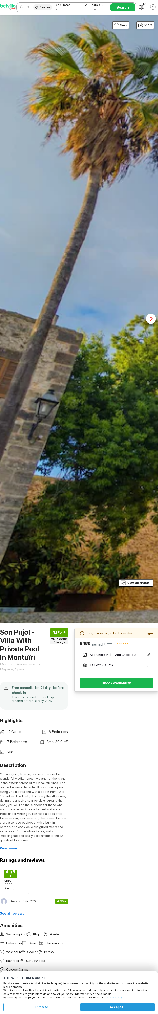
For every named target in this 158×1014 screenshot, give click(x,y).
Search (123, 7)
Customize (40, 1007)
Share (145, 25)
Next (151, 319)
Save (120, 25)
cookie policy (114, 997)
